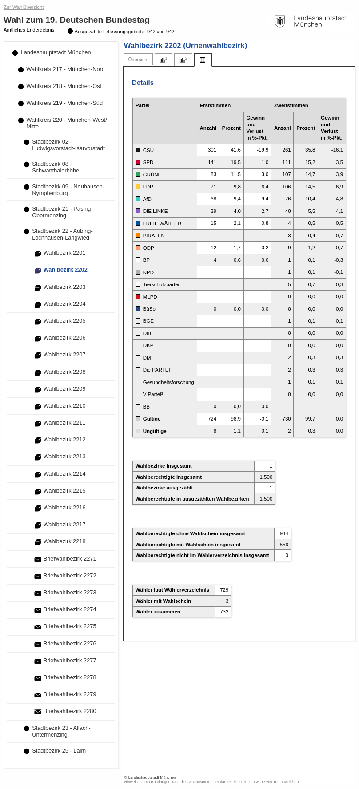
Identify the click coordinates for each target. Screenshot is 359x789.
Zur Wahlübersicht (24, 7)
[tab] (138, 60)
